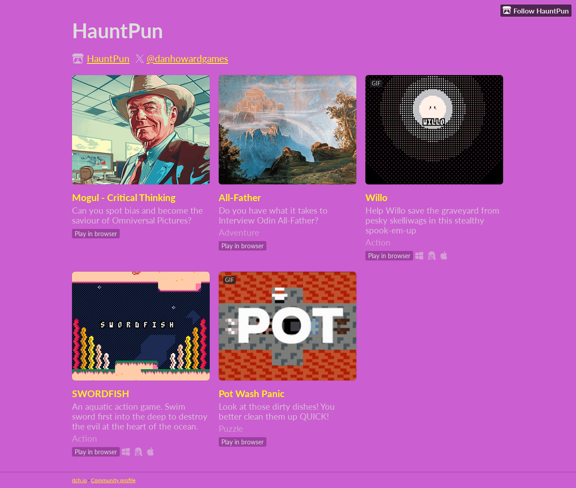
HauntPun (108, 58)
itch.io (79, 480)
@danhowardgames (187, 58)
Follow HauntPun (536, 10)
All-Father (240, 197)
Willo (376, 197)
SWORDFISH (100, 393)
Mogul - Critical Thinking (124, 197)
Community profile (113, 480)
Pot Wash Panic (251, 393)
